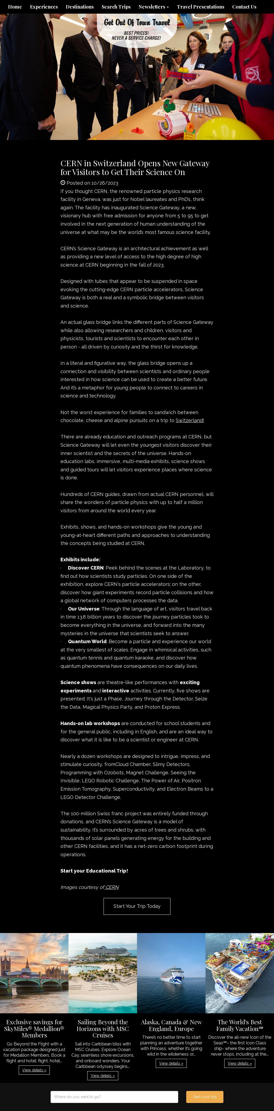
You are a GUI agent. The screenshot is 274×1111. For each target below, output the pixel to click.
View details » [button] (34, 1070)
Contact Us (244, 6)
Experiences (44, 6)
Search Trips (116, 6)
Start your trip (204, 1097)
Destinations (80, 6)
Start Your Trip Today (137, 906)
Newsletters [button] (154, 6)
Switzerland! (190, 420)
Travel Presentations (200, 6)
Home (15, 6)
